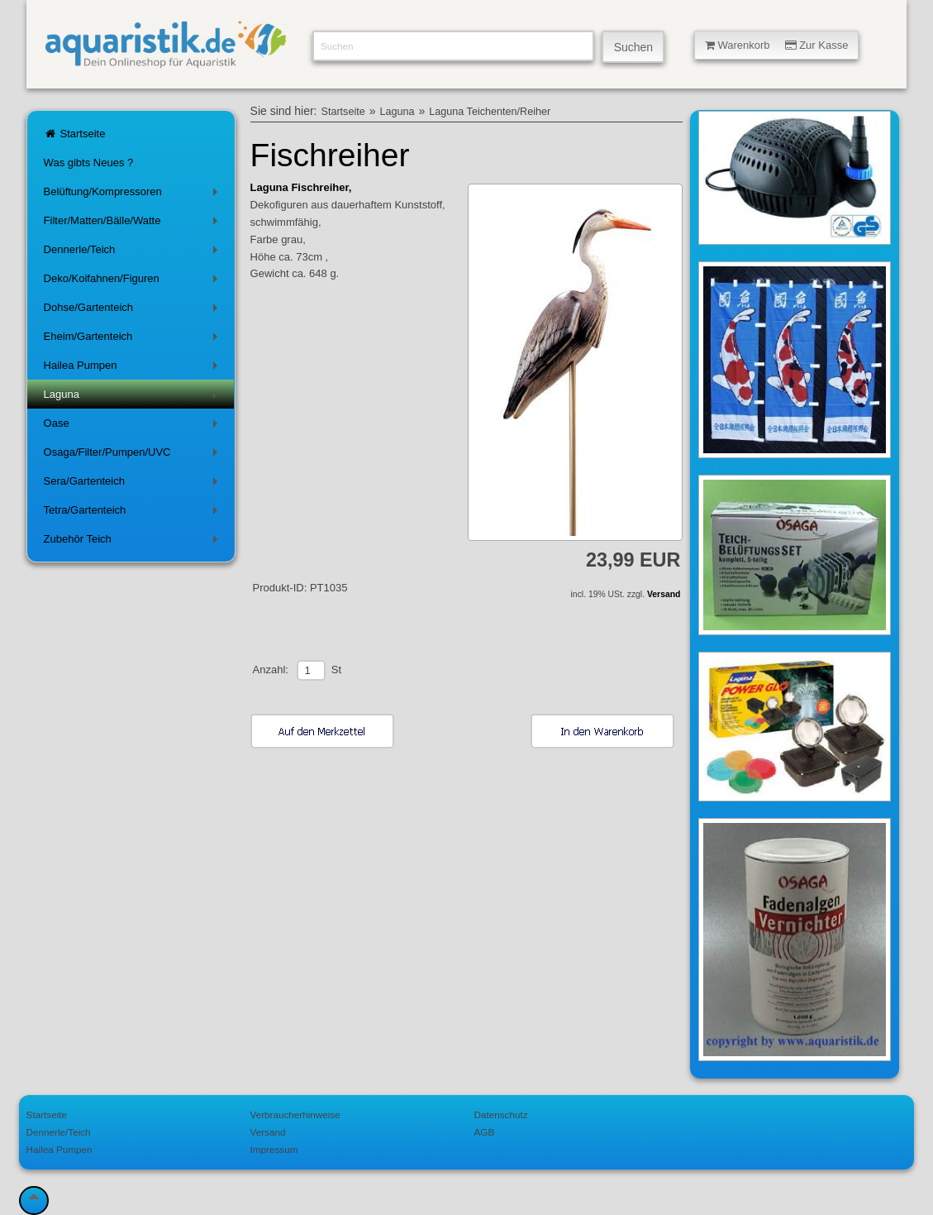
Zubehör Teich (134, 542)
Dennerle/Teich (134, 252)
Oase (134, 426)
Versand (663, 594)
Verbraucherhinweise (295, 1114)
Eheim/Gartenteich (134, 339)
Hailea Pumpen (134, 368)
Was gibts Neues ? (89, 162)
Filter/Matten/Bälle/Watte (134, 223)
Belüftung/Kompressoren (134, 194)
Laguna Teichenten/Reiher (489, 111)
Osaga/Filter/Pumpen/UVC (134, 455)
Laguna (134, 397)
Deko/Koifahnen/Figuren (134, 281)
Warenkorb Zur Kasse (777, 45)
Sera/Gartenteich (134, 484)
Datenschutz (501, 1114)
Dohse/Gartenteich (134, 310)
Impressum (274, 1149)
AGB (484, 1132)
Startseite (75, 133)
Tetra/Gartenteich (134, 513)
